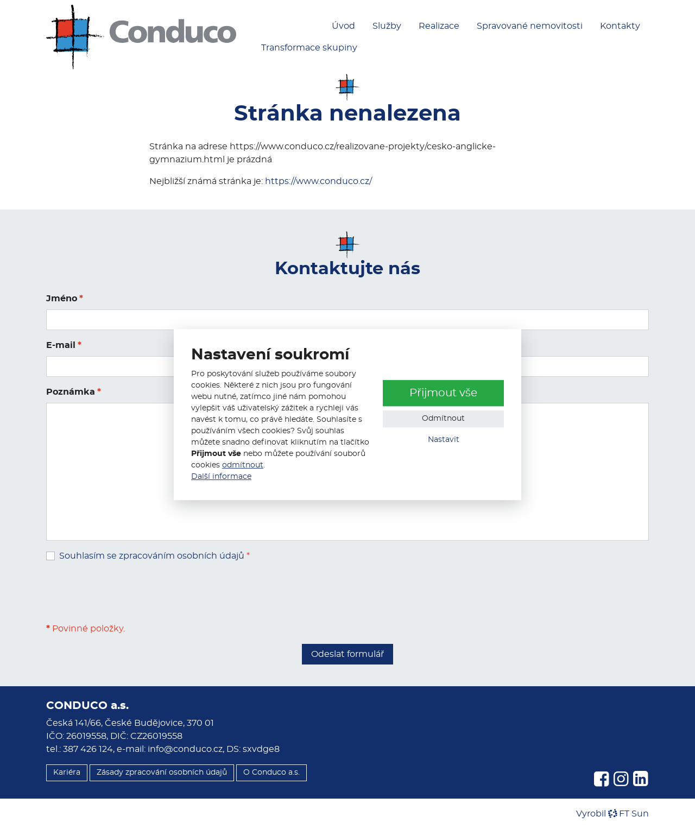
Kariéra (66, 772)
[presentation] (128, 592)
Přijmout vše (443, 393)
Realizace (439, 26)
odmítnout (242, 465)
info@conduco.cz (185, 749)
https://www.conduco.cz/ (318, 181)
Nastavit (443, 440)
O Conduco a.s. (271, 772)
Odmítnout (443, 419)
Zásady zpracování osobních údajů (162, 772)
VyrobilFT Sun (612, 813)
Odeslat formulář (347, 654)
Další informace (221, 476)
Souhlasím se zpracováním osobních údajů (151, 556)
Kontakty (620, 26)
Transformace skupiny (309, 47)
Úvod (343, 26)
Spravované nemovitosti (530, 26)
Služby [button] (386, 26)
